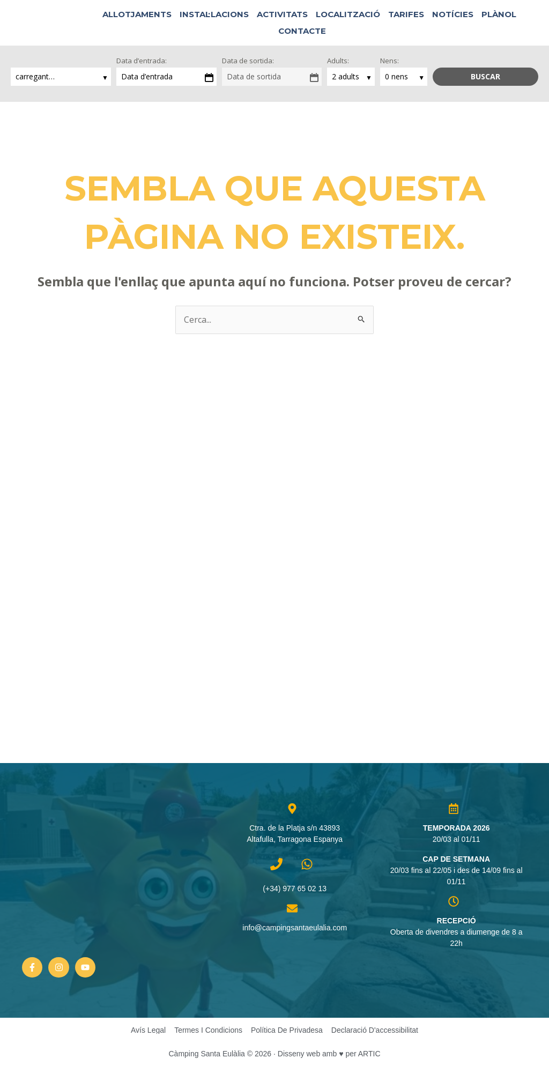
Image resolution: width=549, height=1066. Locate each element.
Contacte (302, 31)
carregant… (36, 76)
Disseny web (299, 1053)
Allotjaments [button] (137, 14)
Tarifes (406, 14)
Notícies (452, 14)
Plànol (498, 14)
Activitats (282, 14)
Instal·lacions (214, 14)
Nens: (389, 60)
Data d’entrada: (141, 60)
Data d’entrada (147, 76)
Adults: (338, 60)
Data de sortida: (248, 60)
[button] (341, 31)
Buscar (485, 76)
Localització (348, 14)
